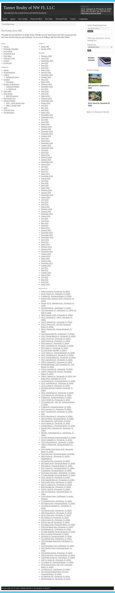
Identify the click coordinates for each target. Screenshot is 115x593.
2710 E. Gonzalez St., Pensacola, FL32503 (57, 369)
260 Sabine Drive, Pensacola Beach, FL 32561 (58, 503)
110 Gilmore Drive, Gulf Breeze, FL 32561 (56, 511)
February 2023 (46, 84)
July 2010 (44, 277)
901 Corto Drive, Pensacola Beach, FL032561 (58, 454)
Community (83, 19)
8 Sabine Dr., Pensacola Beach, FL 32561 (56, 397)
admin (43, 47)
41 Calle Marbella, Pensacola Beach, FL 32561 (58, 532)
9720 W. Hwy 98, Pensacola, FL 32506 (55, 522)
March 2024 (45, 70)
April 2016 (44, 186)
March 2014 (45, 228)
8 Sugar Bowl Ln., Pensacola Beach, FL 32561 (58, 426)
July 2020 (44, 120)
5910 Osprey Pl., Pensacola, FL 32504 (55, 343)
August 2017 (45, 164)
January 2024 (46, 72)
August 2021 (45, 103)
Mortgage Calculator (11, 49)
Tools (5, 108)
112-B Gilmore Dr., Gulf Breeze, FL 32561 (56, 395)
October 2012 (46, 254)
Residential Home (12, 77)
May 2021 (44, 108)
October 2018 (46, 145)
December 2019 (47, 131)
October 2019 (46, 136)
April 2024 (44, 68)
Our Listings (22, 19)
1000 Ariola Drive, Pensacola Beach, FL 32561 (58, 555)
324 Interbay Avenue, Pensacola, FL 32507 (57, 553)
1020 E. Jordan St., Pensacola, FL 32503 (56, 560)
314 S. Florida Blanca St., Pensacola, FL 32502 (58, 357)
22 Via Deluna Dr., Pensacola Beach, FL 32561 (58, 381)
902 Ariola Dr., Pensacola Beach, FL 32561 (56, 466)
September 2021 (47, 101)
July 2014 (44, 218)
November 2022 (47, 87)
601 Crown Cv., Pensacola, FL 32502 (54, 348)
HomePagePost (9, 72)
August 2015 (45, 197)
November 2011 (47, 263)
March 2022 (45, 96)
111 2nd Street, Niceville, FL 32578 (54, 350)
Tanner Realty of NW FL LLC (29, 7)
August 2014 (45, 216)
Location (7, 80)
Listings (6, 75)
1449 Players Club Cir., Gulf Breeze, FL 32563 (58, 558)
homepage (69, 35)
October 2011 (46, 266)
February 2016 (46, 190)
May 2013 (44, 242)
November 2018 (47, 143)
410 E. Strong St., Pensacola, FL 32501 (55, 478)
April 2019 (44, 138)
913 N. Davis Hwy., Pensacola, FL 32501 (56, 515)
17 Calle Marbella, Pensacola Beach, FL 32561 (58, 475)
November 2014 (47, 214)
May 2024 (44, 65)
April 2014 (44, 226)
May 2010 (44, 280)
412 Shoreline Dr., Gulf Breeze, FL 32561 (56, 308)
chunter (44, 49)
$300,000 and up (12, 96)
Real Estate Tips (9, 98)
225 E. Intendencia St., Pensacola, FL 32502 (57, 393)
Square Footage (9, 101)
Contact (73, 19)
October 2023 (46, 77)
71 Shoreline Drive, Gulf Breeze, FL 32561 (56, 501)
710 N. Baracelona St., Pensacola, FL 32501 (57, 442)
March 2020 (45, 124)
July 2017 (44, 167)
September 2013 (47, 237)
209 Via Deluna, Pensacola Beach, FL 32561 (57, 419)
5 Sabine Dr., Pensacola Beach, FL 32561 (56, 296)
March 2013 (45, 244)
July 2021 (44, 105)
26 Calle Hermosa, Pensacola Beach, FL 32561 (58, 438)
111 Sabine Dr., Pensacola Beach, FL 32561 (57, 562)
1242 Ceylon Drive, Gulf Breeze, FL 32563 (56, 482)
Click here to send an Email (91, 13)
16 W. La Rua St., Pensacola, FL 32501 (55, 386)
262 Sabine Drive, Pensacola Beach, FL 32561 (58, 463)
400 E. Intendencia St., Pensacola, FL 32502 (57, 346)
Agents (12, 19)
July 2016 (44, 181)
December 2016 (47, 176)
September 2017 (47, 162)
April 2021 (44, 110)
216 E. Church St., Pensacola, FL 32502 (55, 294)
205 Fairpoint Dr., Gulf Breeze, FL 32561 (56, 421)
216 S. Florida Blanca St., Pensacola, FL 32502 (58, 336)
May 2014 (44, 223)
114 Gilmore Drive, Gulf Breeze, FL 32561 (56, 539)
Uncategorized (9, 113)
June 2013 (45, 240)
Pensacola (9, 82)
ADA (42, 414)
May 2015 (44, 202)
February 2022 (46, 98)
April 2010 (44, 282)
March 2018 (45, 155)
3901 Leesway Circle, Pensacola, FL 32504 (57, 315)
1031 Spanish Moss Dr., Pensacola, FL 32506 (57, 480)
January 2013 (46, 249)
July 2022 (44, 89)
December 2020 (47, 115)
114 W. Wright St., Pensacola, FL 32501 (55, 400)
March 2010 (45, 284)
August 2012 (45, 256)
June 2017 (45, 169)
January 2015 (46, 211)
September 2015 (47, 195)
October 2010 (46, 273)
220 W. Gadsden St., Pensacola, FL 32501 (56, 440)
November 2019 (47, 134)
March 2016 (45, 188)
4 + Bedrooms (11, 89)
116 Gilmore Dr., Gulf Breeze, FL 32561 (55, 569)
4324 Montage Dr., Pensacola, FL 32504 (56, 579)
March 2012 (45, 259)
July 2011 (44, 268)
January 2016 (46, 193)
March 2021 (45, 113)
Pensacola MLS (36, 19)
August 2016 (45, 178)
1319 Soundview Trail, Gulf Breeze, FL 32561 (57, 546)
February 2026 (46, 56)
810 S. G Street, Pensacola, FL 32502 (55, 534)
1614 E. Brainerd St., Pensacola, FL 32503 (56, 322)
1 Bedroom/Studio (12, 87)
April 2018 (44, 153)
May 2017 (44, 171)
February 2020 (46, 127)
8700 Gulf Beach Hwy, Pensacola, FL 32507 (57, 527)
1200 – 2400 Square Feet (15, 103)
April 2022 (44, 94)
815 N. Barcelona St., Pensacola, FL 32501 (57, 416)
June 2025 (45, 58)
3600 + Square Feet (13, 105)
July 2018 (44, 150)
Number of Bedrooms (11, 84)
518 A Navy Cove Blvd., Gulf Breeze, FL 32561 (58, 473)
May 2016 (44, 183)
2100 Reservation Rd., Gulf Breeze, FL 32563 (57, 334)
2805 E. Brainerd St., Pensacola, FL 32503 (56, 362)
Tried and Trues (61, 19)
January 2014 (46, 230)
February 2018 (46, 157)
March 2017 (45, 174)
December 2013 (47, 233)
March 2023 (45, 82)
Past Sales (49, 19)
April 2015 (44, 204)
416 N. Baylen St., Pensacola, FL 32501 (55, 423)
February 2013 (46, 247)
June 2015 (45, 200)
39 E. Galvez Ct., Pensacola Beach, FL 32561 (58, 468)
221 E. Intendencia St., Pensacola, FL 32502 (57, 383)
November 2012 (47, 251)
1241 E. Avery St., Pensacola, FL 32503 (55, 520)
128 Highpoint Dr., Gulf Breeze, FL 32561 (56, 529)
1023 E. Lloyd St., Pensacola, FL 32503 (55, 489)
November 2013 (47, 235)
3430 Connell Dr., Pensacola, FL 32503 (55, 291)
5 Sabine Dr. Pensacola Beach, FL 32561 (56, 407)
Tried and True (9, 110)
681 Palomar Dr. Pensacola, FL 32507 (55, 518)
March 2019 (45, 141)
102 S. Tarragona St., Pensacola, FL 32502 (57, 412)
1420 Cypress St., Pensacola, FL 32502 (55, 341)
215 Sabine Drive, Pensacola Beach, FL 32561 (58, 525)
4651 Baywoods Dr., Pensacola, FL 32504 (56, 513)
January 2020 (46, 129)
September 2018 (47, 148)
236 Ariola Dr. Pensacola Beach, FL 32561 (56, 536)
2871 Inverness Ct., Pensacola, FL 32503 (56, 409)
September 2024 (47, 61)
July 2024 (44, 63)
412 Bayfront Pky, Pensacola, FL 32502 (55, 461)
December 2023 (47, 75)
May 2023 (44, 80)
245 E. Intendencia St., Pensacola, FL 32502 (57, 355)
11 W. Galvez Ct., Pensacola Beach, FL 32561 (58, 353)
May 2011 (44, 270)
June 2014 (45, 221)
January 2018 (46, 160)
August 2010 (45, 275)
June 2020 (45, 122)
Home (5, 19)
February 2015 (46, 209)
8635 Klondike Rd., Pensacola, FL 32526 (56, 487)
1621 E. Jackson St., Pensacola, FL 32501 (56, 485)
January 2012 (46, 261)
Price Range (8, 94)
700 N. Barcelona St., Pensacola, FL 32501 (57, 360)
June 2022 (45, 91)
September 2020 (47, 117)
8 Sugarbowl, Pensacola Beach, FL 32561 (56, 470)
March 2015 (45, 207)
